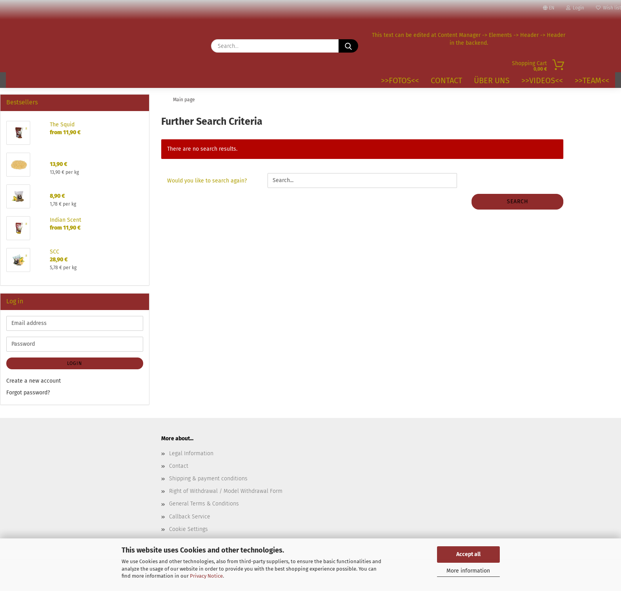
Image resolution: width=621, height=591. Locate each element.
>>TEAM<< (592, 80)
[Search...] (348, 46)
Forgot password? (28, 392)
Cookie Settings (188, 529)
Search (517, 201)
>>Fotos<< (400, 80)
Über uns (492, 80)
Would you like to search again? (207, 180)
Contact (446, 80)
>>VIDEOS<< (542, 80)
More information (468, 570)
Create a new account (33, 381)
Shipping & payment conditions (208, 478)
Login (575, 8)
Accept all (468, 554)
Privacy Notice (206, 576)
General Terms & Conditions (204, 503)
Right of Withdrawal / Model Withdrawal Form (225, 491)
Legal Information (191, 453)
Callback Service (189, 516)
